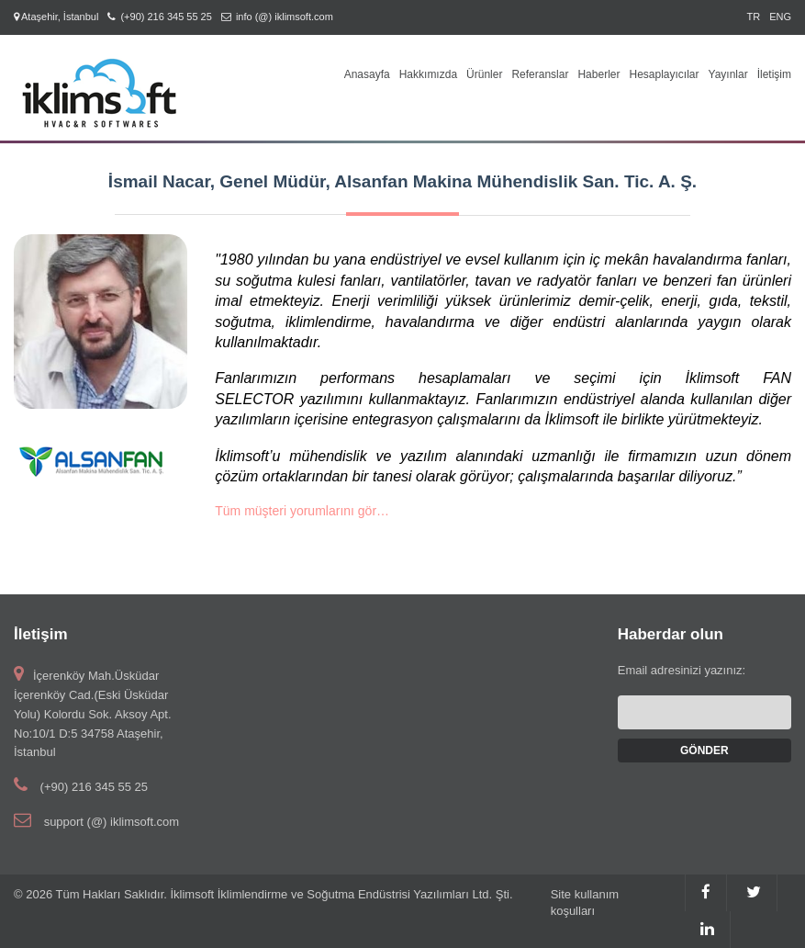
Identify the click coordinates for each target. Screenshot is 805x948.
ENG (780, 16)
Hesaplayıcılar (664, 74)
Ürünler (484, 74)
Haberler (598, 74)
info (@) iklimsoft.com (284, 16)
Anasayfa (367, 74)
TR (753, 16)
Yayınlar (728, 74)
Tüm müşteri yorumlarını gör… (302, 510)
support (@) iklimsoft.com (112, 822)
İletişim (774, 74)
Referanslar (539, 74)
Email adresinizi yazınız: (681, 670)
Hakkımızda (428, 74)
